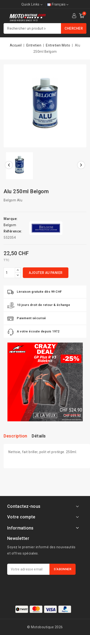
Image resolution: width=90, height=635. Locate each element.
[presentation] (43, 586)
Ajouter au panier (46, 273)
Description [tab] (15, 435)
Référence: (13, 231)
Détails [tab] (39, 435)
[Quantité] (9, 272)
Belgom (10, 225)
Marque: (11, 219)
